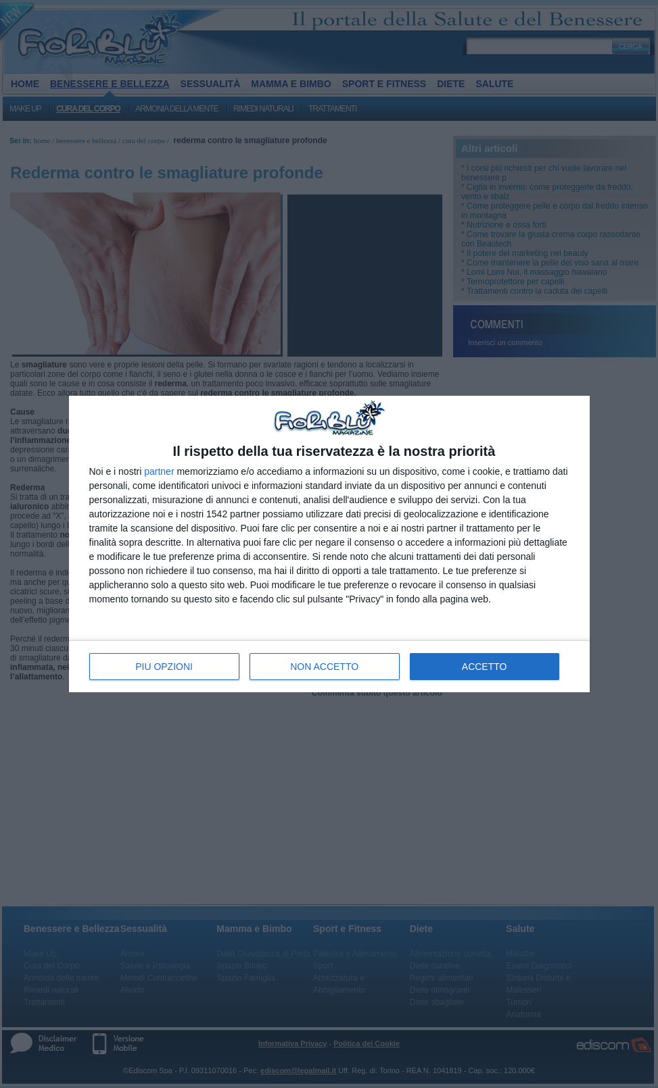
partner (159, 471)
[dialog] (329, 544)
